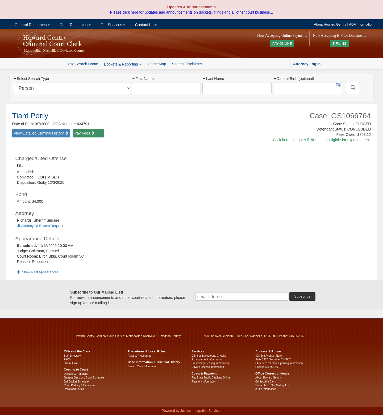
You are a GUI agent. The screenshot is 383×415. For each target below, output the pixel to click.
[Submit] (353, 88)
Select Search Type (31, 78)
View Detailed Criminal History (41, 133)
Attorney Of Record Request (40, 226)
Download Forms (74, 389)
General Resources (32, 25)
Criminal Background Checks (209, 355)
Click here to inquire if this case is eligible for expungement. (322, 140)
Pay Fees (84, 133)
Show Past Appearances (38, 272)
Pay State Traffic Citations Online (211, 377)
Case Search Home (82, 64)
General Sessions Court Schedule (84, 377)
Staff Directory (72, 355)
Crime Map (157, 64)
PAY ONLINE (282, 44)
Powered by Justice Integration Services (191, 411)
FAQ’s (67, 359)
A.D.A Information (265, 389)
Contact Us (145, 25)
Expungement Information (207, 359)
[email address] (241, 296)
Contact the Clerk (265, 381)
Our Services (112, 25)
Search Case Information (142, 366)
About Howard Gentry (330, 24)
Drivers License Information (208, 366)
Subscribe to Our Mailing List (272, 385)
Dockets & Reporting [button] (122, 64)
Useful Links (71, 363)
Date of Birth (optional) (294, 78)
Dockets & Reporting (76, 373)
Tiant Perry (30, 116)
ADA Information (361, 24)
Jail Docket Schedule (76, 381)
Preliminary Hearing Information (210, 363)
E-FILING (339, 44)
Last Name (213, 78)
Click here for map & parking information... (280, 363)
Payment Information (204, 381)
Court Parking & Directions (79, 385)
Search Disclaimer (187, 64)
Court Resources (75, 25)
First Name (142, 78)
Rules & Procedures (139, 355)
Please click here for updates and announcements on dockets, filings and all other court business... (191, 12)
